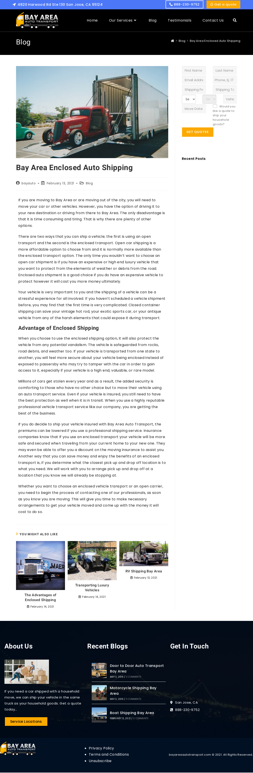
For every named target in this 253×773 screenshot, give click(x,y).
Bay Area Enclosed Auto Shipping (215, 41)
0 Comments (133, 677)
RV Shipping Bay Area (143, 571)
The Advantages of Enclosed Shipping (40, 598)
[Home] (172, 41)
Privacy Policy (101, 748)
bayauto (29, 183)
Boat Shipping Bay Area (132, 713)
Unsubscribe (100, 761)
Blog (89, 183)
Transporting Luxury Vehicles (92, 588)
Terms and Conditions (109, 754)
